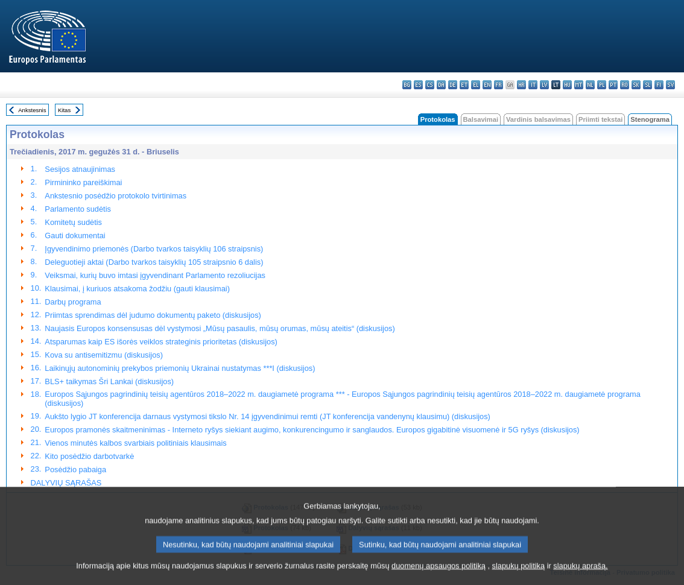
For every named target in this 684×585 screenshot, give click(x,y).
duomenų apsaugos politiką (438, 574)
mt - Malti (578, 84)
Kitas (64, 110)
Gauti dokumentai (75, 235)
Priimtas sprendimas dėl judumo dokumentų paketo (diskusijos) (153, 315)
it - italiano (532, 84)
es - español (418, 84)
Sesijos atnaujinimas (80, 169)
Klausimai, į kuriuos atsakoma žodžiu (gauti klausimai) (137, 288)
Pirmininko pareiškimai (83, 182)
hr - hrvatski (521, 84)
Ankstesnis (32, 110)
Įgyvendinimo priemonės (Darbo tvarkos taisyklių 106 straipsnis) (154, 248)
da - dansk (441, 84)
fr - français (498, 84)
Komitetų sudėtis (73, 222)
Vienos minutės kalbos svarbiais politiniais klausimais (135, 442)
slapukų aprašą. (580, 574)
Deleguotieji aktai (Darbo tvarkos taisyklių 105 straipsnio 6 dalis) (154, 262)
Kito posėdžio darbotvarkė (89, 456)
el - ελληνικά (475, 84)
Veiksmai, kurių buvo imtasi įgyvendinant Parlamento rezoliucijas (155, 275)
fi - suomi (658, 84)
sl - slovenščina (647, 84)
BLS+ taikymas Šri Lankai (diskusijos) (109, 381)
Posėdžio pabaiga (75, 469)
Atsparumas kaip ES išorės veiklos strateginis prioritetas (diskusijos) (161, 341)
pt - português (613, 84)
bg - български (406, 84)
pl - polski (601, 84)
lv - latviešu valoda (544, 84)
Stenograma (650, 119)
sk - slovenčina (636, 84)
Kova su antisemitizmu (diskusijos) (104, 354)
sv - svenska (670, 84)
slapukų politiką (518, 574)
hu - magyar (567, 84)
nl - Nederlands (590, 84)
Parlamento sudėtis (78, 208)
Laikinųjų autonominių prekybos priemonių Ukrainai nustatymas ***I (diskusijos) (180, 368)
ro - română (624, 84)
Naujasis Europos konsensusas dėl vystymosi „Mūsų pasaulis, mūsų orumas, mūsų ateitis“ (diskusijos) (219, 328)
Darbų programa (73, 301)
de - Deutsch (452, 84)
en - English (487, 84)
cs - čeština (429, 84)
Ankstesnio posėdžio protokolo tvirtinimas (115, 195)
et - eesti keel (464, 84)
